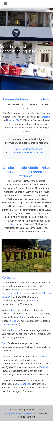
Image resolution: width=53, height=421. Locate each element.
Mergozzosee (24, 384)
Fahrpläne (45, 116)
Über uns (42, 413)
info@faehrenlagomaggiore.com (20, 413)
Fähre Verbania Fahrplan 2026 (28, 152)
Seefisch (44, 367)
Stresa (23, 317)
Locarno (6, 324)
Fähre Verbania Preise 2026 (29, 149)
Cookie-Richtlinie (26, 416)
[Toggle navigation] (5, 3)
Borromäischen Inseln (12, 293)
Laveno (12, 321)
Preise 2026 (13, 120)
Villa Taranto (40, 356)
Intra (13, 310)
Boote (32, 300)
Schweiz (15, 324)
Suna (4, 343)
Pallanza (15, 330)
